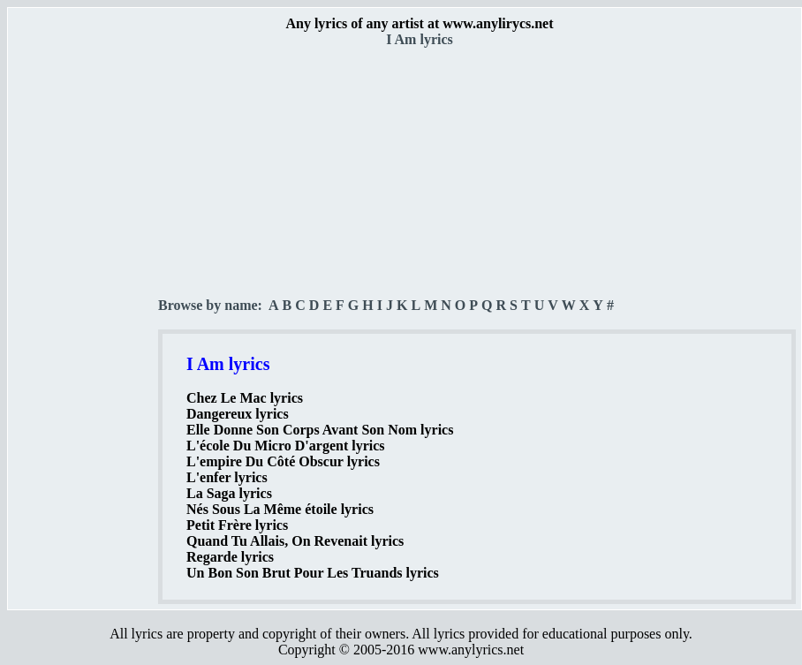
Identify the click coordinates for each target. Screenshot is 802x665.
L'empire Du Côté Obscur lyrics (283, 461)
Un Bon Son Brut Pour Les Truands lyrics (312, 572)
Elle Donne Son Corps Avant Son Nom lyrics (319, 429)
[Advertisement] (84, 310)
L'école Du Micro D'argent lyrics (285, 445)
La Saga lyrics (229, 493)
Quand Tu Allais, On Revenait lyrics (295, 540)
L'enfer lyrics (227, 477)
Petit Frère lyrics (237, 525)
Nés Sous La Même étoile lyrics (280, 509)
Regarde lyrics (230, 556)
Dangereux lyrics (237, 413)
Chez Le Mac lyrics (244, 397)
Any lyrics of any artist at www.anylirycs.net (419, 23)
